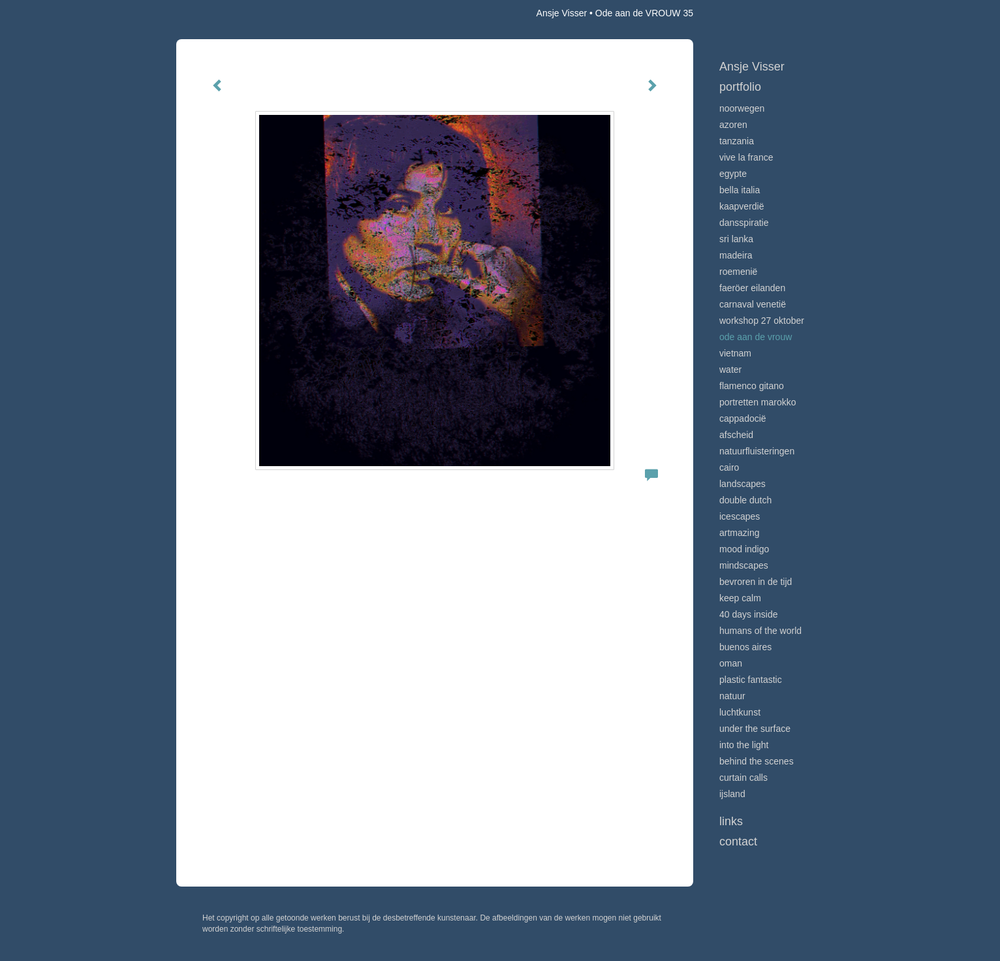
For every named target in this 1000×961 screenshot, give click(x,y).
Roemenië (738, 271)
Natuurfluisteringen (756, 451)
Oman (730, 663)
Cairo (729, 467)
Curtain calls (743, 777)
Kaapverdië (741, 206)
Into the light (744, 745)
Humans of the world (760, 630)
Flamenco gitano (751, 386)
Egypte (733, 173)
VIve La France (746, 157)
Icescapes (739, 516)
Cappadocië (742, 418)
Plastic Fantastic (750, 679)
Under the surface (754, 728)
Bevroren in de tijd (755, 581)
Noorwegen (741, 108)
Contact (738, 841)
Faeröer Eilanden (752, 288)
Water (730, 369)
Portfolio (740, 86)
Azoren (733, 124)
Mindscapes (743, 565)
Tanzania (736, 141)
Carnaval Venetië (752, 304)
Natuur (732, 696)
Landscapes (742, 484)
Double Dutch (745, 500)
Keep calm (740, 598)
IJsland (732, 794)
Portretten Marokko (757, 402)
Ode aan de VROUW (755, 337)
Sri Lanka (736, 239)
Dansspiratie (744, 222)
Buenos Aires (745, 647)
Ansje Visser (562, 13)
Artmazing (739, 533)
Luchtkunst (739, 712)
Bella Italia (739, 190)
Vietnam (735, 353)
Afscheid (736, 435)
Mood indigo (744, 549)
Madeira (736, 255)
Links (731, 821)
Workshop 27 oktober (761, 320)
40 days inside (748, 614)
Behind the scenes (756, 761)
